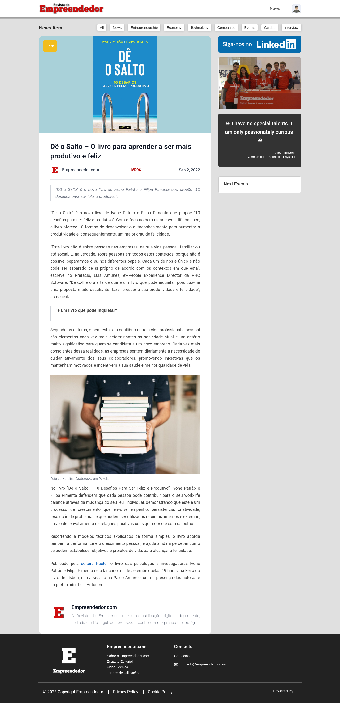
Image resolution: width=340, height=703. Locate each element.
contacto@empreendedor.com (203, 664)
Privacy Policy (125, 692)
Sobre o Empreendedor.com (128, 656)
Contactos (182, 656)
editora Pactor (94, 563)
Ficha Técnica (117, 667)
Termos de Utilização (123, 673)
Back (50, 46)
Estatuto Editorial (120, 661)
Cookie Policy (160, 692)
